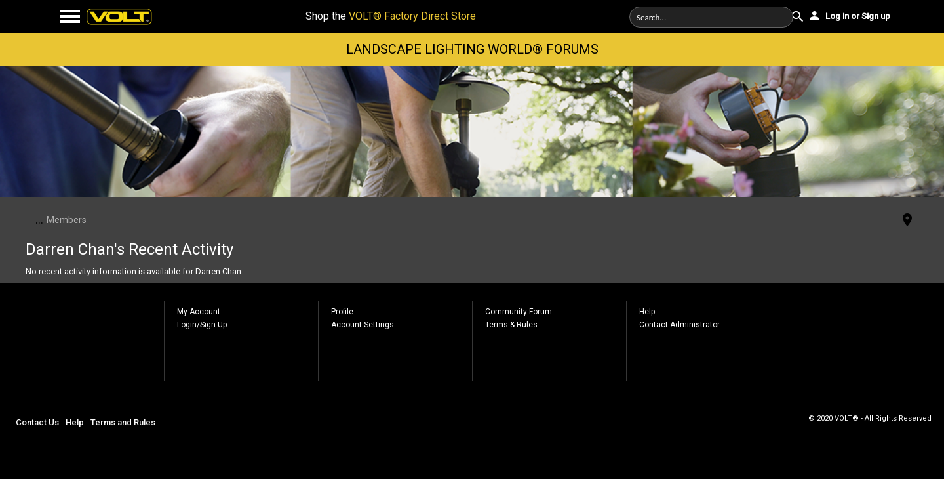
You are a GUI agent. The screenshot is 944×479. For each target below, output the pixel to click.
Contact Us (37, 422)
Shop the (390, 16)
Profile (342, 311)
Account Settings (362, 324)
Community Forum (518, 311)
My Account (198, 311)
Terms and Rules (122, 422)
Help (647, 311)
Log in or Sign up (849, 15)
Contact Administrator (679, 324)
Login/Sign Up (202, 324)
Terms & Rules (511, 324)
